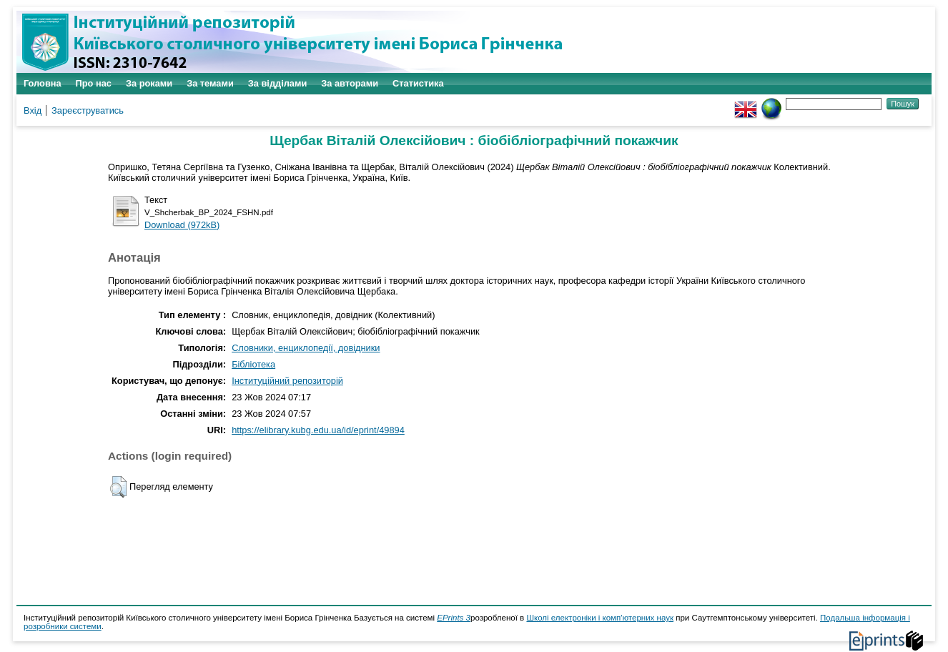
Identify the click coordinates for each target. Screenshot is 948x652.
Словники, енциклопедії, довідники (306, 347)
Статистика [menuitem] (418, 83)
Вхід (32, 110)
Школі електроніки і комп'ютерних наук (599, 617)
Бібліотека (253, 364)
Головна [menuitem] (42, 83)
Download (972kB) (181, 224)
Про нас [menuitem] (94, 83)
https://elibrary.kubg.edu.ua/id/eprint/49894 (318, 430)
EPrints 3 (453, 617)
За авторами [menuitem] (349, 83)
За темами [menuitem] (210, 83)
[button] (118, 487)
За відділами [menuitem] (277, 83)
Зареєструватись (87, 110)
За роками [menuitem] (149, 83)
